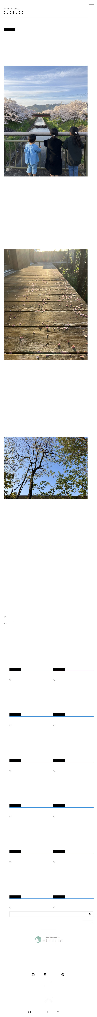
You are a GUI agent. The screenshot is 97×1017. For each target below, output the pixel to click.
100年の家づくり (41, 982)
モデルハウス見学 (37, 1012)
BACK (11, 623)
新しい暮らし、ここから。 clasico (13, 11)
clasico (38, 974)
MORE (85, 923)
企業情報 (57, 982)
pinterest (63, 974)
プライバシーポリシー (55, 986)
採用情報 (37, 986)
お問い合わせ (64, 1012)
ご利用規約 (49, 991)
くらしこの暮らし (53, 974)
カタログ (51, 1012)
